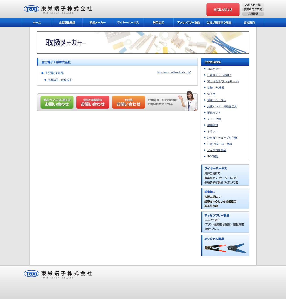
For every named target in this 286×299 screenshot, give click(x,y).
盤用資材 (212, 125)
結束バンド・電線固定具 (222, 106)
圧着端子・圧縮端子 (60, 79)
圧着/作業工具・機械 (219, 144)
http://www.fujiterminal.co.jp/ (174, 72)
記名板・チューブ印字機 (222, 137)
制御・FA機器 (215, 87)
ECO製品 (213, 156)
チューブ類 (214, 119)
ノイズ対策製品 (216, 150)
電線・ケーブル (216, 100)
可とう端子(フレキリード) (223, 81)
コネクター (214, 68)
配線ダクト (214, 112)
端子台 (211, 93)
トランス (212, 131)
